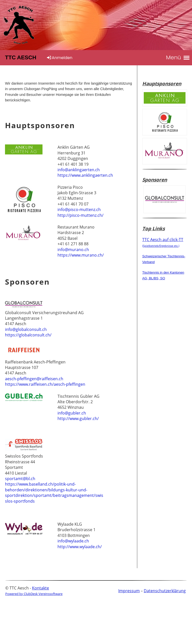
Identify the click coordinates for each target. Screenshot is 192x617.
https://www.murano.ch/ (81, 255)
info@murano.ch (73, 249)
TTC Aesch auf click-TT (162, 242)
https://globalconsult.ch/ (28, 335)
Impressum (129, 590)
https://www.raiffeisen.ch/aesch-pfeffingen (45, 384)
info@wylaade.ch (73, 541)
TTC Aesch (20, 57)
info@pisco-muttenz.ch (79, 209)
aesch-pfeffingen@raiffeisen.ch (34, 378)
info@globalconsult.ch (26, 329)
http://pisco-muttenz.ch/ (81, 215)
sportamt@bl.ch (20, 478)
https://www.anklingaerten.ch (85, 175)
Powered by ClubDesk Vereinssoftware (33, 593)
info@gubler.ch (72, 413)
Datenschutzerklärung (165, 590)
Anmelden (59, 58)
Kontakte (40, 588)
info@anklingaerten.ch (79, 169)
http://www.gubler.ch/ (78, 418)
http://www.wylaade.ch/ (80, 546)
